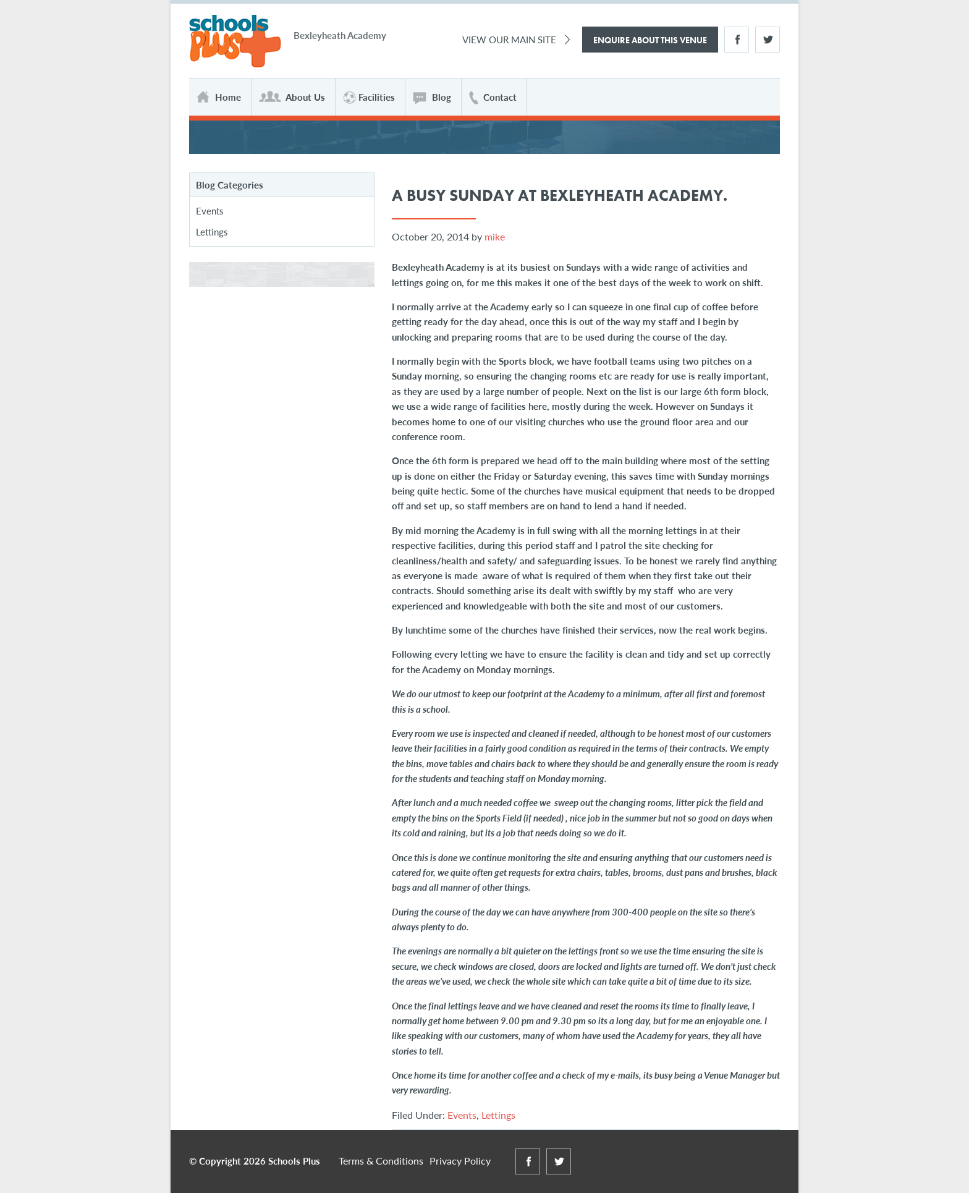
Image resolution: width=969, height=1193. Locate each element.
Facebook (736, 40)
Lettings (498, 1115)
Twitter (767, 40)
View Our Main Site (509, 39)
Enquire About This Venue (650, 40)
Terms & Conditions (381, 1160)
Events (461, 1115)
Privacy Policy (460, 1160)
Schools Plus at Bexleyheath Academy (235, 42)
